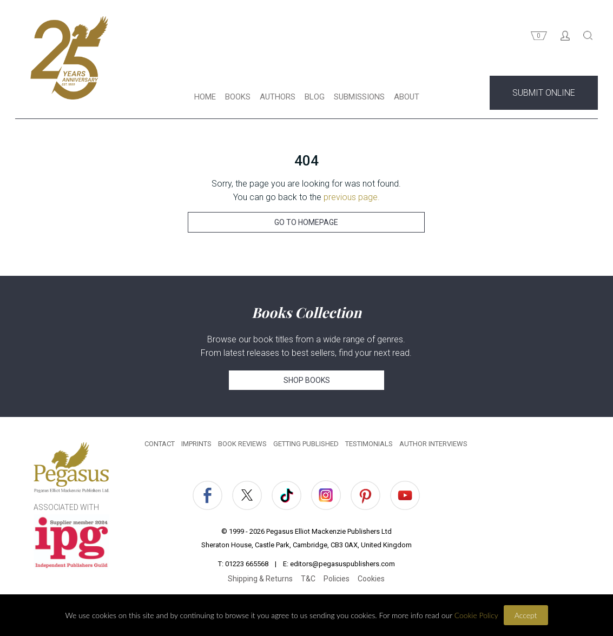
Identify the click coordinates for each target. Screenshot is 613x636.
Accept (526, 615)
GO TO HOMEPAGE (306, 222)
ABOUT (406, 97)
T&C (308, 578)
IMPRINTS (196, 444)
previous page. (352, 197)
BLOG (315, 97)
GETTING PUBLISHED (306, 444)
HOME (205, 97)
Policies (337, 578)
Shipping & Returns (260, 578)
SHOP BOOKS (306, 380)
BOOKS (238, 97)
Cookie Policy (476, 615)
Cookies (371, 578)
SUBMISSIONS (359, 97)
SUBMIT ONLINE (543, 93)
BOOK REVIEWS (242, 444)
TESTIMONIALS (369, 444)
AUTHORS (277, 97)
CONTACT (159, 444)
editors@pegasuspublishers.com (342, 564)
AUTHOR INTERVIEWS (433, 444)
